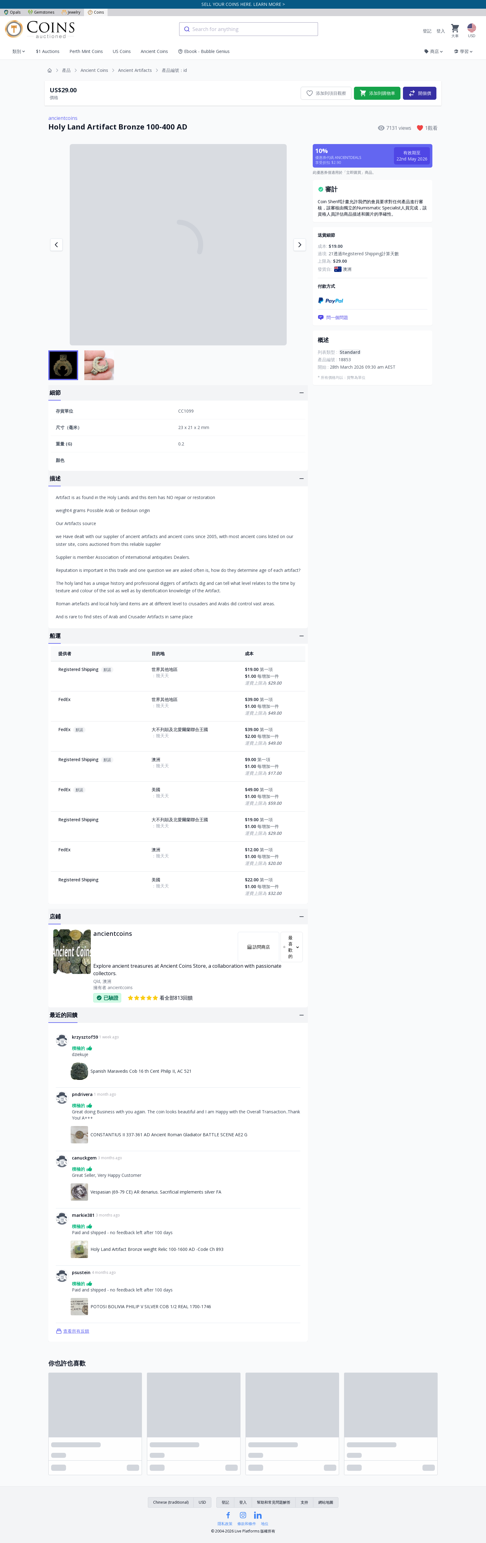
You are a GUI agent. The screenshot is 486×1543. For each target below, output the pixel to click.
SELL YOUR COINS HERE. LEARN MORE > (243, 4)
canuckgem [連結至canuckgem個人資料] (84, 1158)
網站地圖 (325, 1502)
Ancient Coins (154, 51)
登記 (427, 31)
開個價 (419, 93)
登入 (440, 31)
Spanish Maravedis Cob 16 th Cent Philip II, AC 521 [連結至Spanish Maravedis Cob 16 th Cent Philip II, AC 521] (141, 1071)
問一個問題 (333, 317)
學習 (464, 51)
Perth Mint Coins (86, 51)
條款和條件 (246, 1523)
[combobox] (248, 29)
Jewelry (71, 12)
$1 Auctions (48, 51)
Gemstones (41, 12)
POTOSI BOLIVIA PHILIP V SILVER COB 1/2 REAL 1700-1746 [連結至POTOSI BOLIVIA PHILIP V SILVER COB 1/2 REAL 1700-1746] (151, 1306)
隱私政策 (225, 1523)
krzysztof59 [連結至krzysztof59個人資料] (85, 1037)
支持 (304, 1502)
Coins (96, 12)
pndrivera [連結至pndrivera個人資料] (82, 1094)
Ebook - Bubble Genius (204, 51)
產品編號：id (174, 70)
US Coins (122, 51)
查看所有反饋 (72, 1331)
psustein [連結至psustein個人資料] (81, 1272)
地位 (264, 1523)
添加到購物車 (377, 93)
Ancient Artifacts (135, 70)
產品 (66, 70)
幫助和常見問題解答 (273, 1502)
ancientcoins (62, 118)
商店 (434, 51)
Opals (12, 12)
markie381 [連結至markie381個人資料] (83, 1215)
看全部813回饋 (160, 997)
